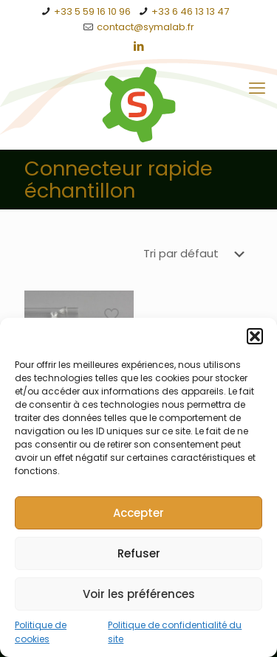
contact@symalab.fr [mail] (145, 27)
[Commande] (196, 254)
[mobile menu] (257, 88)
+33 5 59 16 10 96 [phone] (92, 11)
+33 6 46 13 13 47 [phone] (190, 11)
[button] (254, 337)
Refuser (138, 553)
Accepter (138, 513)
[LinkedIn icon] (139, 46)
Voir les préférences (139, 594)
